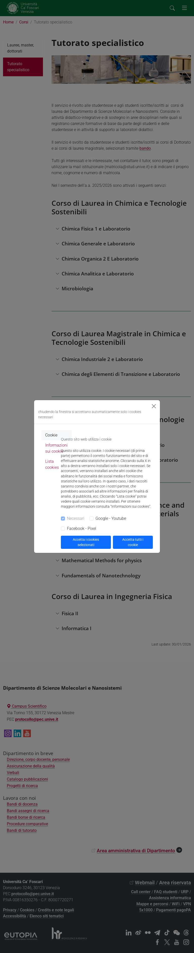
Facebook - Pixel (81, 528)
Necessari (75, 518)
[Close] (154, 406)
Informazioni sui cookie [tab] (56, 448)
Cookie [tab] (51, 435)
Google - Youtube (110, 518)
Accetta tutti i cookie (132, 542)
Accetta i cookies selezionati (86, 542)
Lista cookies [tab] (52, 464)
